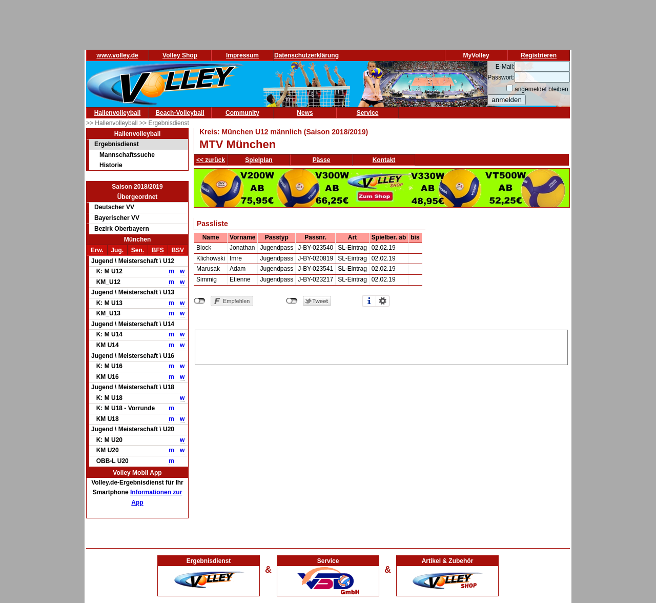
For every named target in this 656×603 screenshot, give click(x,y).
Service (368, 112)
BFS (158, 250)
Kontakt (384, 160)
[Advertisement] (381, 345)
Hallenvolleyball (117, 112)
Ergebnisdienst (116, 144)
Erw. (97, 250)
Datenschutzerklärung (306, 55)
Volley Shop (179, 55)
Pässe (322, 160)
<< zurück (210, 160)
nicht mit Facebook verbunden (200, 301)
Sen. (137, 250)
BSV (177, 250)
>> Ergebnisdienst (164, 123)
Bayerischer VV (116, 218)
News (305, 112)
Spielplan (258, 160)
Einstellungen (383, 301)
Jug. (117, 250)
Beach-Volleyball (179, 112)
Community (242, 112)
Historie (110, 165)
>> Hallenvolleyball (112, 123)
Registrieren (539, 55)
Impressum (242, 55)
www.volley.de (117, 55)
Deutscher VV (114, 207)
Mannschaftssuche (127, 154)
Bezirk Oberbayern (121, 228)
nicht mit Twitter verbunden (292, 301)
